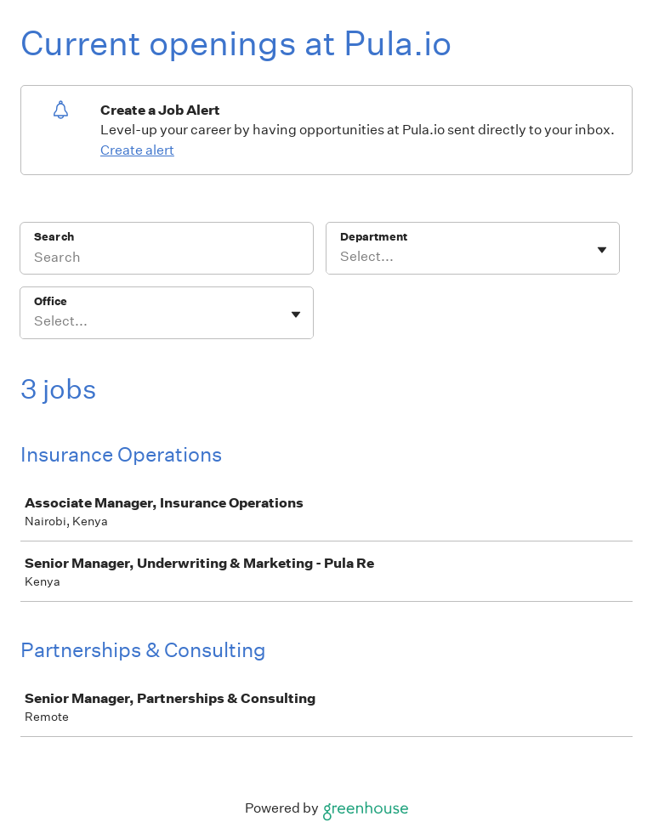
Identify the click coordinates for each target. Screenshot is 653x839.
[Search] (166, 259)
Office (50, 301)
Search (54, 237)
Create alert (137, 150)
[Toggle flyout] (602, 250)
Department (373, 237)
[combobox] (341, 256)
